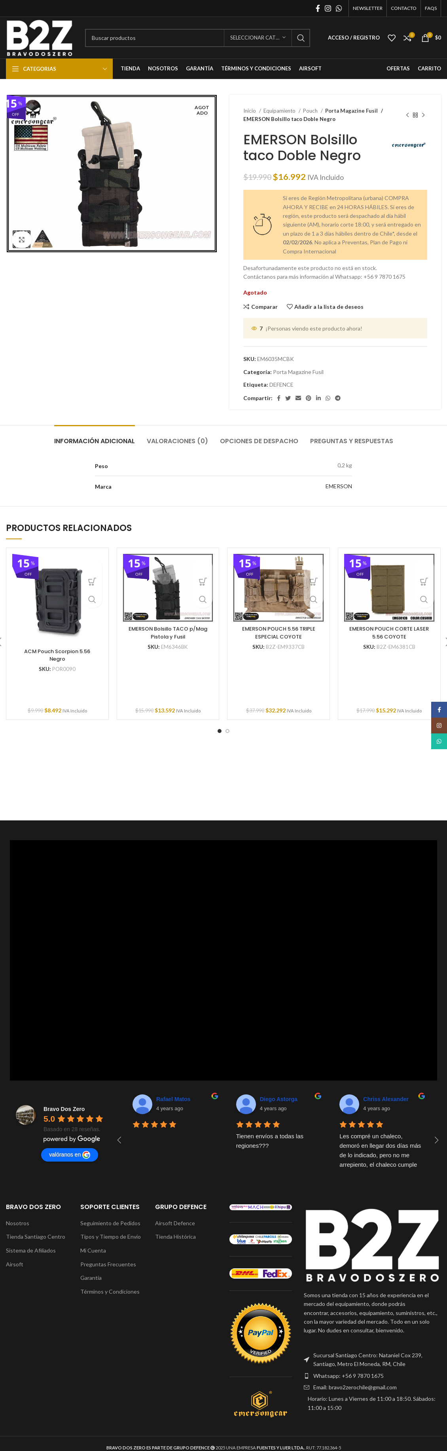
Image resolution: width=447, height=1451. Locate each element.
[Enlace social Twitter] (288, 398)
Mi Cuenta (93, 1250)
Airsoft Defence (175, 1223)
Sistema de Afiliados (31, 1250)
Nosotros (17, 1223)
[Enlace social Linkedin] (318, 398)
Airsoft (14, 1264)
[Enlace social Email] (298, 398)
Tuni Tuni (376, 1099)
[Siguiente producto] (423, 115)
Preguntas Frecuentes (108, 1264)
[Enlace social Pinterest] (308, 398)
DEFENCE (281, 384)
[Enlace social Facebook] (317, 8)
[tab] (94, 437)
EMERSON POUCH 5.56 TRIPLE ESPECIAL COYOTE (278, 632)
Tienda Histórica (175, 1236)
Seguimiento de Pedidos (110, 1223)
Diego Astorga (175, 1099)
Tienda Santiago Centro (35, 1236)
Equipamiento (280, 111)
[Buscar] (197, 38)
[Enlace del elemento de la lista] (372, 1360)
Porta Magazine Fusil (349, 111)
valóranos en (69, 1155)
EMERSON (339, 486)
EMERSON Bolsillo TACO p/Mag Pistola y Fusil (168, 632)
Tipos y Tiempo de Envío (110, 1236)
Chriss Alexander (282, 1099)
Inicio (250, 111)
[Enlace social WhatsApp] (339, 8)
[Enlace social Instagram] (327, 8)
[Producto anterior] (407, 115)
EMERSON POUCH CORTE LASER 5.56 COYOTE (389, 632)
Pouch (311, 111)
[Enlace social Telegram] (338, 398)
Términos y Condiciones (110, 1291)
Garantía (91, 1277)
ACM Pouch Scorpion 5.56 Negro (57, 655)
